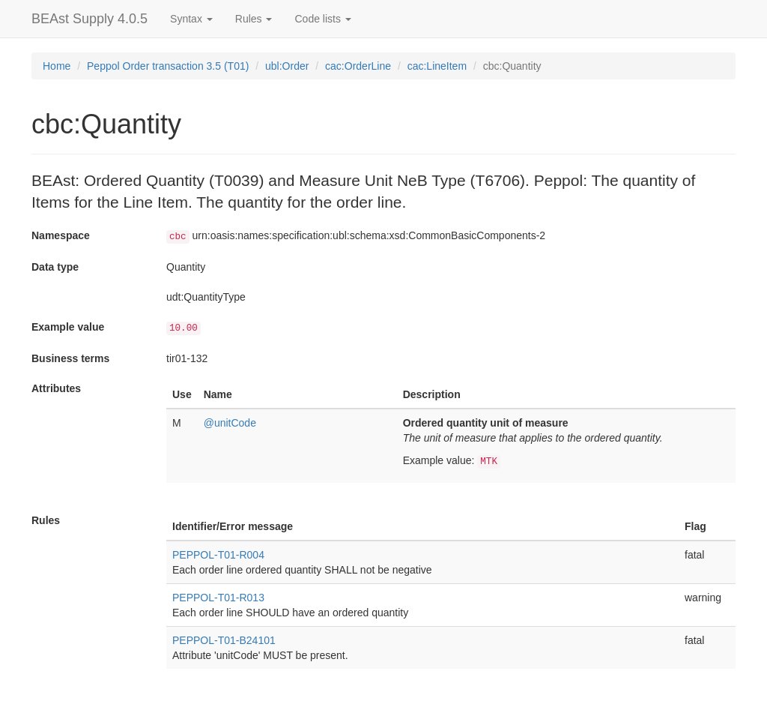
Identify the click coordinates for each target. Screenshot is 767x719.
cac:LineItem (437, 66)
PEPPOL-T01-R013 (218, 598)
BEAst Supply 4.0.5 (89, 18)
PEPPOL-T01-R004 (218, 555)
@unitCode (230, 423)
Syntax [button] (191, 19)
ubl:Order (287, 66)
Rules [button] (254, 19)
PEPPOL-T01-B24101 (224, 640)
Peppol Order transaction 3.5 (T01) (168, 66)
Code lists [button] (322, 19)
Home (56, 66)
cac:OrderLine (358, 66)
